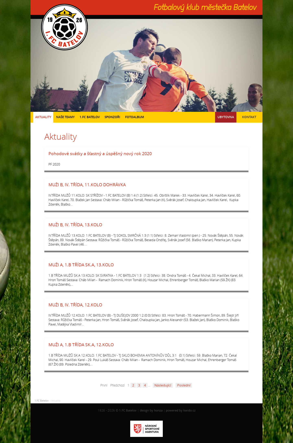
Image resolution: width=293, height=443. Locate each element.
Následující (162, 385)
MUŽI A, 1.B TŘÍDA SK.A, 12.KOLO (81, 344)
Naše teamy (65, 117)
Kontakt (249, 117)
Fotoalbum (134, 117)
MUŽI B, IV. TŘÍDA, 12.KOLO (75, 305)
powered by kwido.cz (181, 410)
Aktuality (43, 117)
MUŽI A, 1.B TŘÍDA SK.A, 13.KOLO (81, 265)
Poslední (183, 385)
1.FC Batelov (90, 117)
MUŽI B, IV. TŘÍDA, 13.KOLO (75, 224)
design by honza (151, 410)
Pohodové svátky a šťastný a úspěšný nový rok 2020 (100, 153)
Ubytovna (226, 117)
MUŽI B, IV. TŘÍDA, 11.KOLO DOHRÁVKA (87, 184)
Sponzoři (112, 117)
